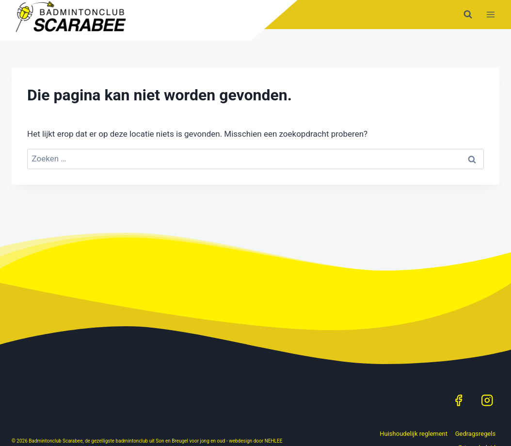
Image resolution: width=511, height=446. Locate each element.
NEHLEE (274, 441)
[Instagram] (487, 400)
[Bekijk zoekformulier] (468, 14)
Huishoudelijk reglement (413, 433)
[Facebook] (458, 400)
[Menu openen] (490, 14)
